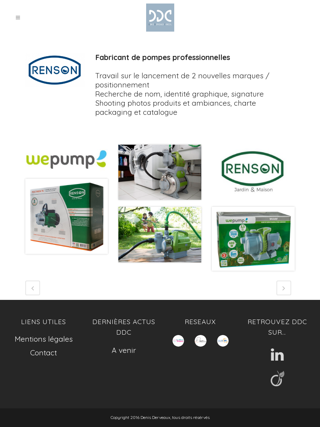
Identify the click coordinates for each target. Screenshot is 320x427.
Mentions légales (44, 339)
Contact (43, 352)
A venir (124, 350)
